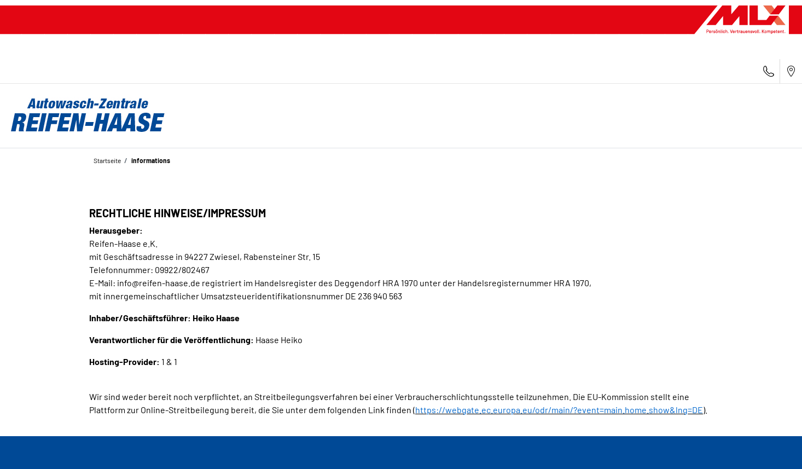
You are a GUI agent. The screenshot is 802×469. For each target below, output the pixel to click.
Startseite (107, 160)
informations (150, 160)
